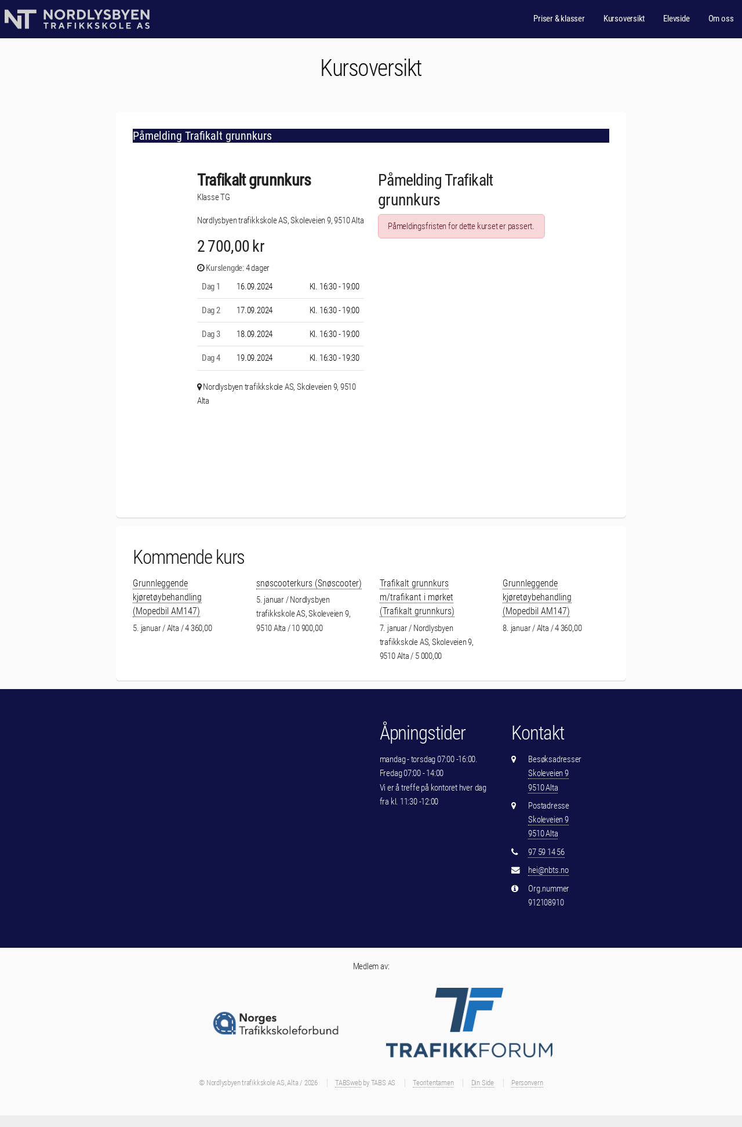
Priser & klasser (558, 18)
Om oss (721, 18)
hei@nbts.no (548, 870)
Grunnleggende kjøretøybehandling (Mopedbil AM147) (167, 597)
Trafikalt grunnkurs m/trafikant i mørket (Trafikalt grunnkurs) (417, 597)
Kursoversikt (624, 18)
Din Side (482, 1082)
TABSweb (348, 1082)
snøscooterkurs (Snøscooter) (309, 583)
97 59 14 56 (546, 852)
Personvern (527, 1082)
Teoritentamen (433, 1082)
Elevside (676, 18)
